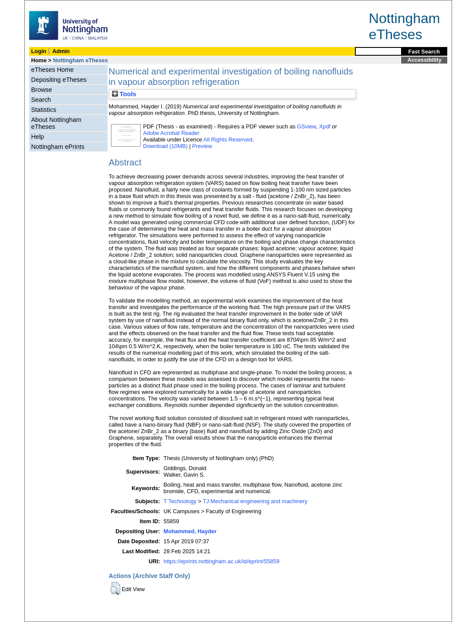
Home (39, 60)
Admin (61, 51)
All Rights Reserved (227, 139)
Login (39, 51)
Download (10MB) (165, 146)
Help (37, 136)
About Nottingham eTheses (56, 123)
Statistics (44, 109)
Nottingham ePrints (57, 146)
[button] (115, 588)
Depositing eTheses (59, 79)
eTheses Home (52, 69)
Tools (124, 94)
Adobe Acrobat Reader (171, 133)
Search (41, 99)
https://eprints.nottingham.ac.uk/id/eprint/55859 (222, 561)
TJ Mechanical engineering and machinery (255, 501)
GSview (306, 126)
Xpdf (324, 126)
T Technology (180, 501)
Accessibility (425, 60)
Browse (41, 89)
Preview (202, 146)
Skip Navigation (44, 5)
